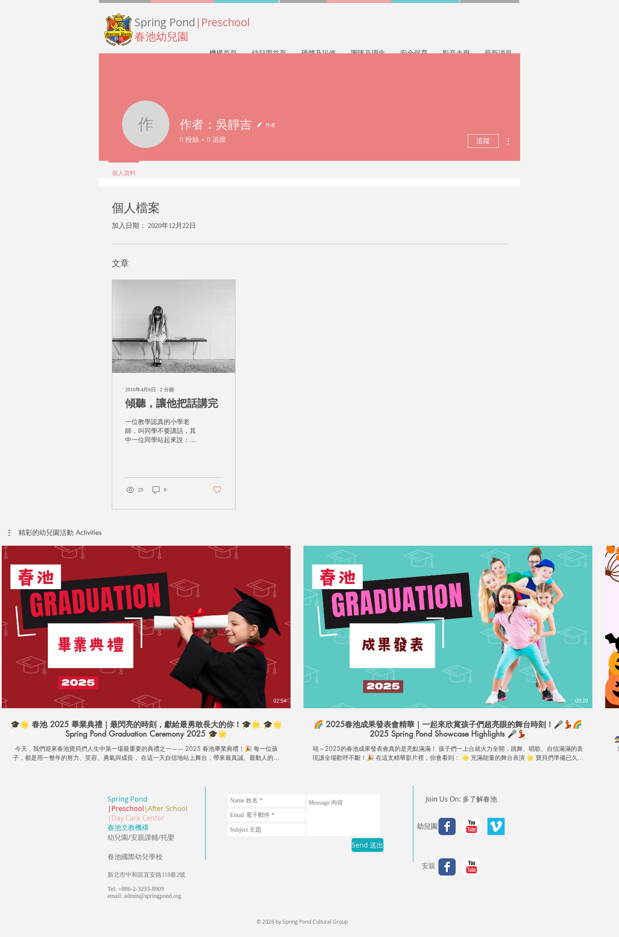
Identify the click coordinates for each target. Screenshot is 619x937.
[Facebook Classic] (447, 826)
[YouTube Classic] (471, 826)
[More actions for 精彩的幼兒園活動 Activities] (55, 533)
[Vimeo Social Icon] (496, 826)
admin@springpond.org (152, 896)
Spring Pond (192, 22)
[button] (55, 533)
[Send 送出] (367, 845)
